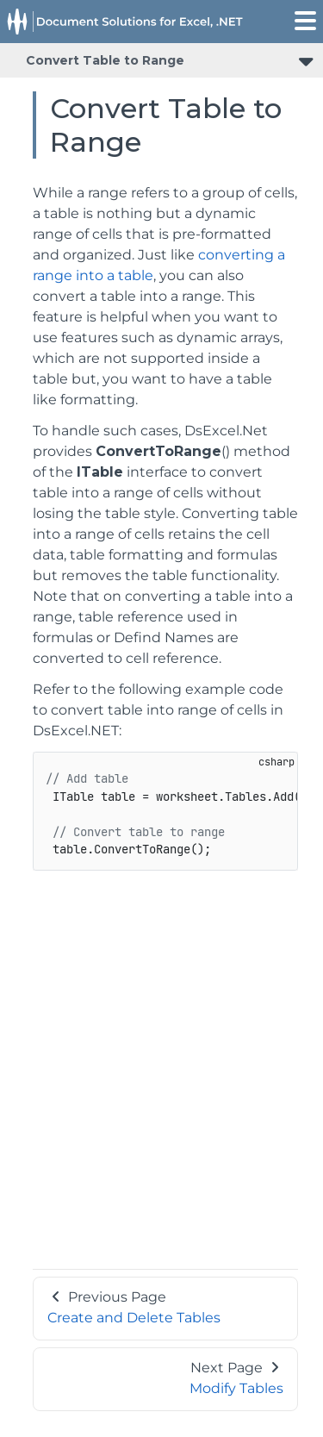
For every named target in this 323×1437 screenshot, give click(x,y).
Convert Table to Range (105, 60)
